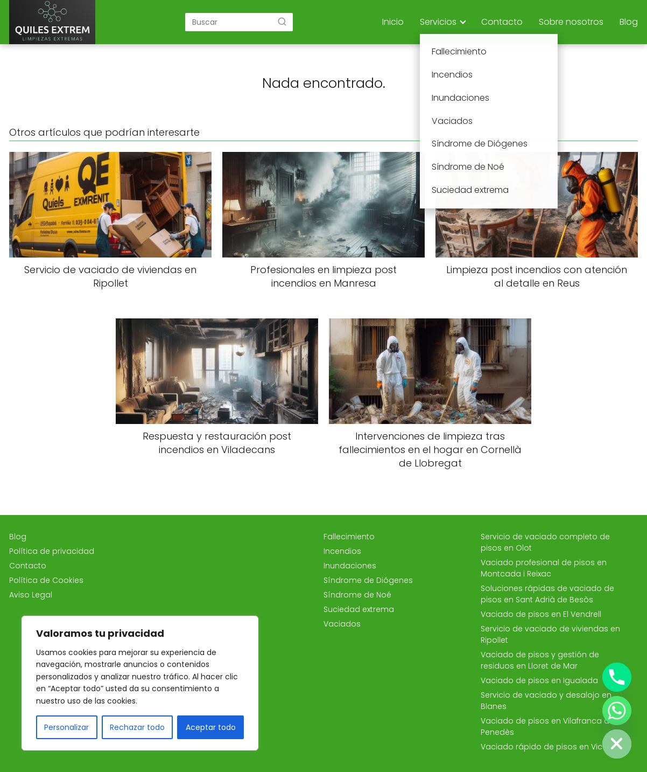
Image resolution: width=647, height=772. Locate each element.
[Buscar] (282, 21)
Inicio (393, 22)
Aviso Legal (30, 594)
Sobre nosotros (571, 22)
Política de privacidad (51, 551)
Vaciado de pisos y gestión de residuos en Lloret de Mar (540, 660)
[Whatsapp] (616, 710)
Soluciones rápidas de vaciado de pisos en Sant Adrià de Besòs (547, 594)
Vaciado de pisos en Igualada (539, 680)
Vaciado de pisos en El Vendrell (541, 614)
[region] (140, 683)
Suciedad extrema (359, 609)
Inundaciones (350, 565)
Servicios (438, 22)
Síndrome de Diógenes (368, 580)
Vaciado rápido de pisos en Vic (541, 746)
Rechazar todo (137, 727)
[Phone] (616, 677)
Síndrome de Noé (357, 594)
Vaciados (342, 623)
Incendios (342, 551)
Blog (629, 22)
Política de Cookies (46, 580)
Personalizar (66, 727)
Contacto (502, 22)
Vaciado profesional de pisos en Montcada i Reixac (544, 568)
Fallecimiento (349, 536)
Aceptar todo (211, 727)
